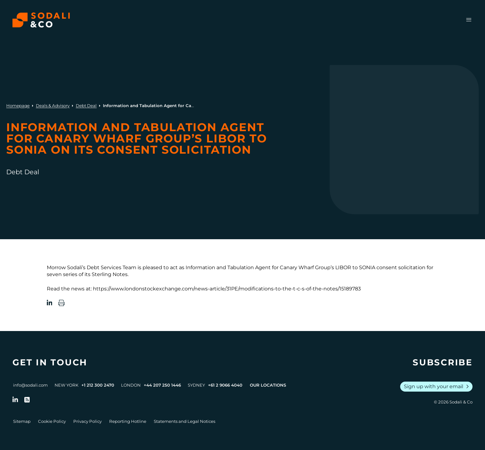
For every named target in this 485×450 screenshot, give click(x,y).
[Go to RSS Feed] (27, 400)
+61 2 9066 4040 (225, 385)
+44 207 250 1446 (162, 385)
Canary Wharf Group (305, 267)
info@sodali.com (30, 385)
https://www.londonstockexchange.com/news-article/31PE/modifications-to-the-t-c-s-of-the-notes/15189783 (227, 289)
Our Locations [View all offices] (268, 385)
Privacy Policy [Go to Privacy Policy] (87, 421)
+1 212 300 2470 (97, 385)
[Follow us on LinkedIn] (15, 400)
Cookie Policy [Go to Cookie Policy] (52, 421)
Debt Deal (86, 105)
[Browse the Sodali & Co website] (41, 19)
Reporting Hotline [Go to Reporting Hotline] (127, 421)
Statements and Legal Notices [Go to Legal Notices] (184, 421)
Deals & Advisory (53, 105)
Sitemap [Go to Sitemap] (22, 421)
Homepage (18, 105)
